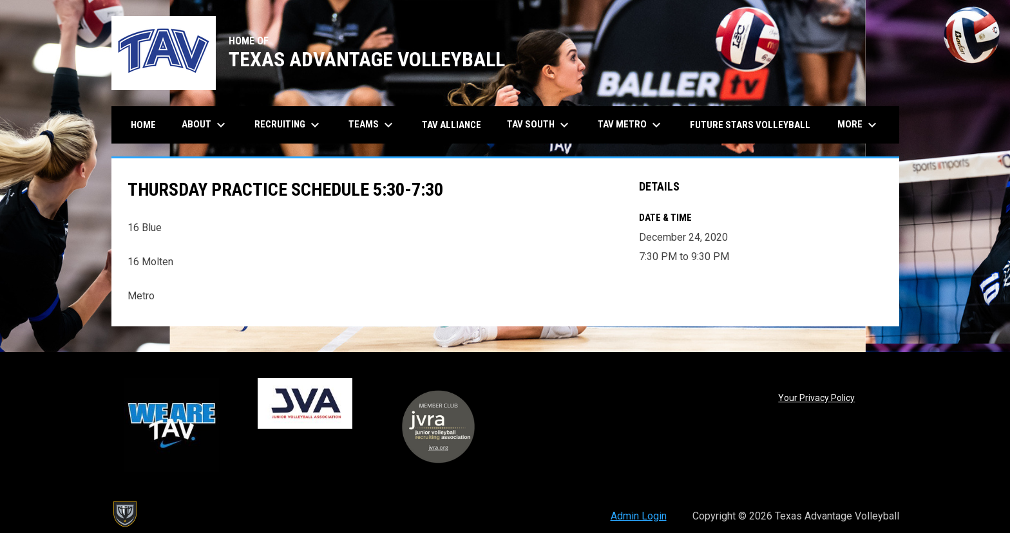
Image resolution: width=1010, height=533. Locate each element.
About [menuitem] (205, 125)
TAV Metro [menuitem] (631, 125)
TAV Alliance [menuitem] (451, 125)
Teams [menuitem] (372, 125)
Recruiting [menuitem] (288, 125)
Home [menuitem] (143, 125)
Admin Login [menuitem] (639, 516)
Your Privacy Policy (816, 398)
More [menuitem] (858, 125)
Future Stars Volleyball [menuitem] (750, 125)
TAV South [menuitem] (539, 125)
